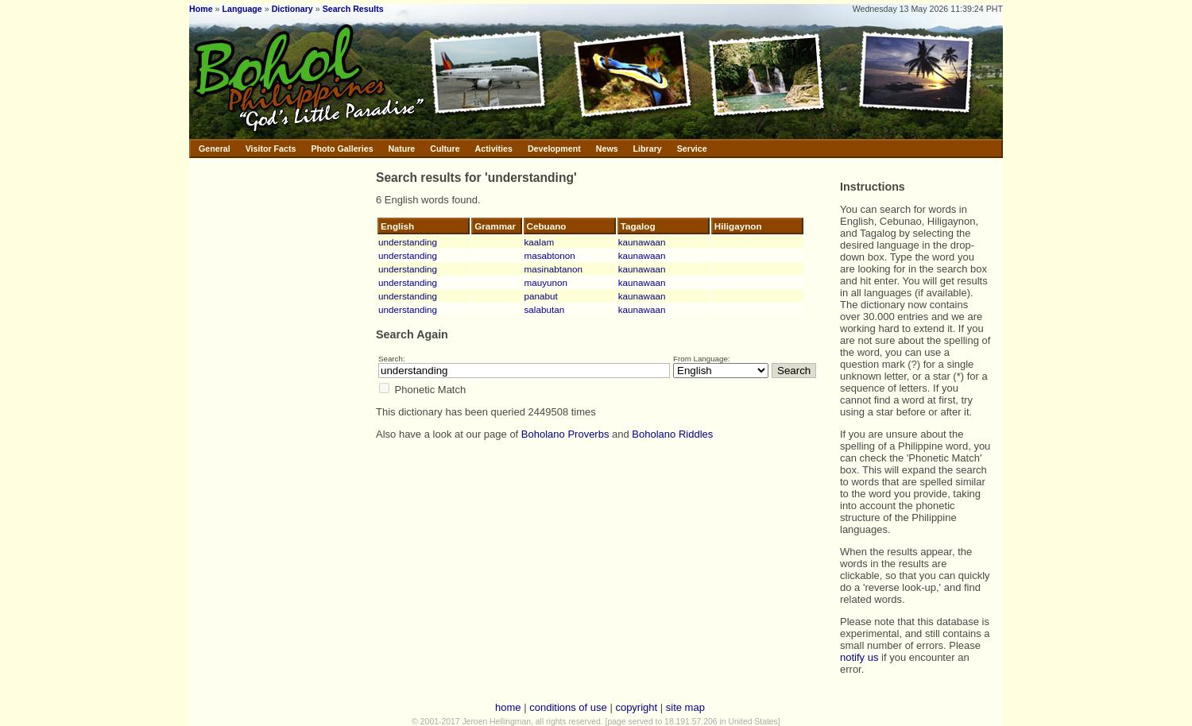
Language (241, 9)
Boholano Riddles (672, 434)
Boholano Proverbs (565, 434)
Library (647, 148)
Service (692, 148)
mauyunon (546, 282)
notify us (859, 657)
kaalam (539, 242)
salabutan (544, 309)
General (214, 148)
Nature (402, 148)
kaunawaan (642, 242)
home (508, 707)
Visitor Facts (271, 148)
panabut (541, 296)
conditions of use (568, 707)
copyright (636, 707)
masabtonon (549, 255)
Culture (444, 148)
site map (685, 707)
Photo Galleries (342, 148)
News (607, 148)
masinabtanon (553, 269)
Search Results (353, 9)
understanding (407, 242)
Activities (494, 148)
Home (201, 9)
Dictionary (292, 9)
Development (554, 148)
